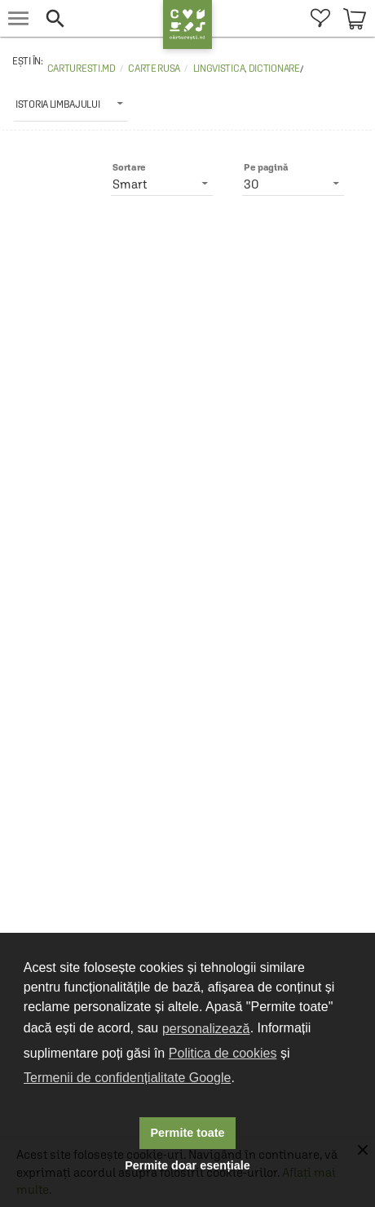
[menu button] (18, 18)
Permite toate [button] (187, 1132)
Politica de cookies (223, 1053)
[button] (100, 18)
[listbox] (71, 104)
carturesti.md (81, 68)
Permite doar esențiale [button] (187, 1165)
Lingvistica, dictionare (246, 68)
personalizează (206, 1029)
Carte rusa (154, 68)
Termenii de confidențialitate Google (127, 1078)
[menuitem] (320, 18)
